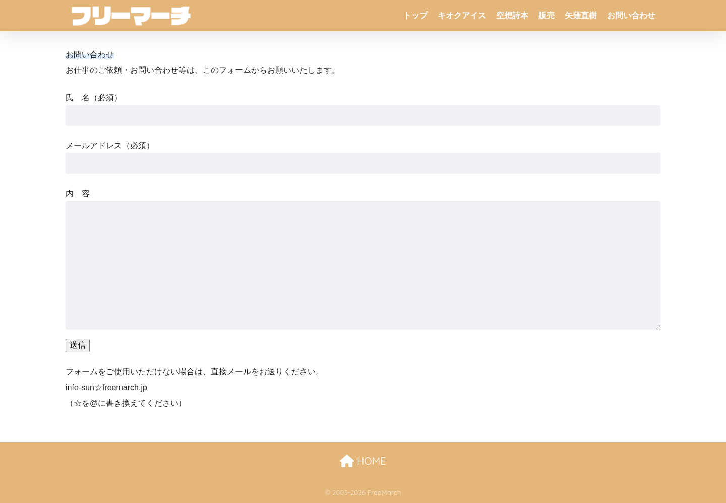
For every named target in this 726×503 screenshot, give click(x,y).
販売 (546, 15)
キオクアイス (462, 15)
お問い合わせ (631, 15)
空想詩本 (512, 15)
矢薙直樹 (581, 15)
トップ (415, 15)
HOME (363, 461)
